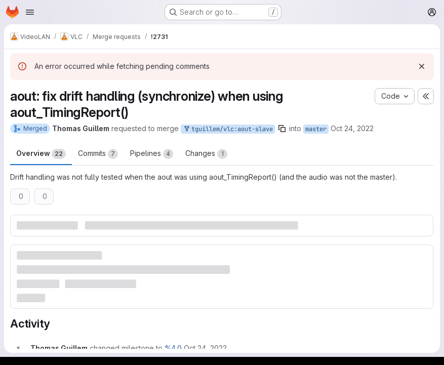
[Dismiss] (422, 66)
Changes (206, 154)
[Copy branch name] (282, 129)
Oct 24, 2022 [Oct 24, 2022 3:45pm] (352, 128)
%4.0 (173, 348)
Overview (41, 154)
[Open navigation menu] (30, 12)
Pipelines (151, 154)
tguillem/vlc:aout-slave (228, 129)
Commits (98, 154)
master (316, 129)
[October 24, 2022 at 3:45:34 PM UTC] (205, 348)
